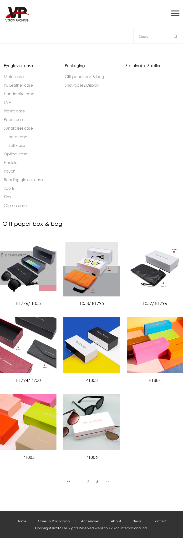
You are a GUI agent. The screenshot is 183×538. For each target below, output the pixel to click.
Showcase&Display (82, 85)
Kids (7, 196)
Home (21, 521)
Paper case (14, 119)
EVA (7, 102)
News (136, 521)
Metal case (14, 76)
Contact (159, 521)
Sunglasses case (18, 128)
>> (107, 481)
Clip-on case (15, 205)
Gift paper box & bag (84, 76)
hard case (18, 136)
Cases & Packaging (54, 521)
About (116, 521)
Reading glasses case (23, 179)
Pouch (9, 171)
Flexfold (11, 162)
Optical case (15, 153)
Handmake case (19, 93)
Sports (9, 188)
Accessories (90, 521)
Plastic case (14, 110)
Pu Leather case (18, 85)
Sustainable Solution (144, 66)
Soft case (17, 145)
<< (69, 481)
